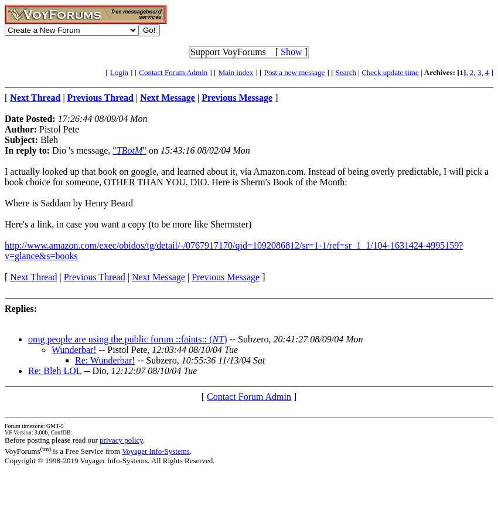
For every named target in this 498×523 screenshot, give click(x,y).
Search (346, 72)
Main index (236, 72)
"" (129, 150)
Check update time (389, 72)
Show (291, 52)
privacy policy (121, 440)
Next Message (158, 277)
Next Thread (33, 277)
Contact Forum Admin (173, 72)
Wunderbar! (74, 350)
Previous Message (226, 277)
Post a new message (294, 72)
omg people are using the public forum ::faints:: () (127, 339)
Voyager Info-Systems (156, 451)
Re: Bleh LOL (54, 371)
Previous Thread (94, 277)
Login (119, 72)
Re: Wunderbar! (105, 360)
